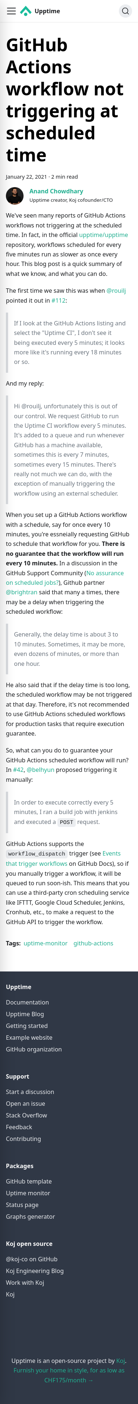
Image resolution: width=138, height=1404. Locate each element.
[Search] (125, 11)
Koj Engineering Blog (35, 1271)
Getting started (27, 1026)
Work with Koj (25, 1283)
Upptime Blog (25, 1014)
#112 (59, 300)
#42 (18, 770)
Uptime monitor (28, 1193)
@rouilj (116, 291)
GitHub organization (34, 1049)
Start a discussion (30, 1092)
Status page (22, 1205)
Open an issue (25, 1104)
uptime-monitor (46, 943)
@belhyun (40, 770)
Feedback (19, 1127)
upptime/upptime (103, 235)
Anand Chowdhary (56, 191)
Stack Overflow (26, 1115)
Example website (29, 1037)
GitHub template (29, 1181)
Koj (10, 1294)
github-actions (93, 943)
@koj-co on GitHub (31, 1259)
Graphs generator (30, 1216)
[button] (11, 11)
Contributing (23, 1139)
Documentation (27, 1002)
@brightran (22, 592)
